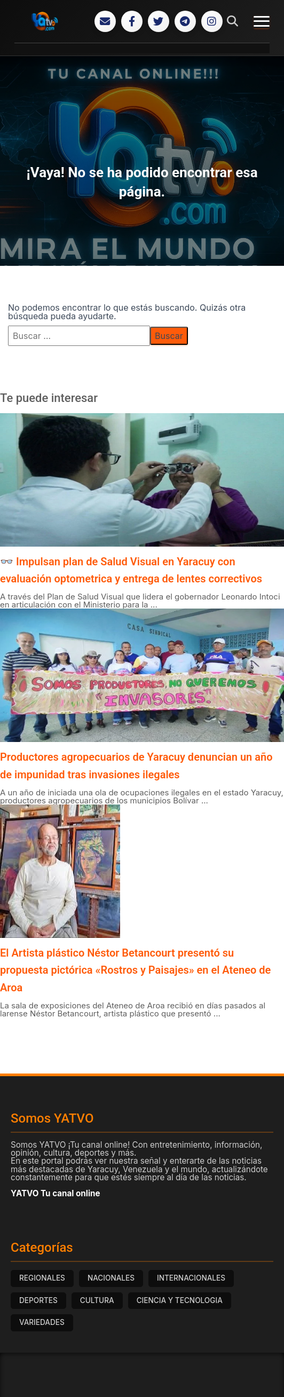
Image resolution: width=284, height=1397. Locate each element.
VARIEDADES (42, 1322)
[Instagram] (212, 21)
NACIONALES (111, 1278)
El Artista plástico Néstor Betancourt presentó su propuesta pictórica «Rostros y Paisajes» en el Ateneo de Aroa (135, 970)
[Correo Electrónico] (105, 21)
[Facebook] (132, 21)
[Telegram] (185, 21)
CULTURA (97, 1300)
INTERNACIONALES (191, 1278)
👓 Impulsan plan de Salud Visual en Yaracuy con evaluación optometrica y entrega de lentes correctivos (131, 570)
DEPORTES (38, 1300)
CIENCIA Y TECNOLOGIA (180, 1300)
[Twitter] (158, 21)
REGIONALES (42, 1278)
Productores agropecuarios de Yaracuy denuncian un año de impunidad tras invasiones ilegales (136, 765)
